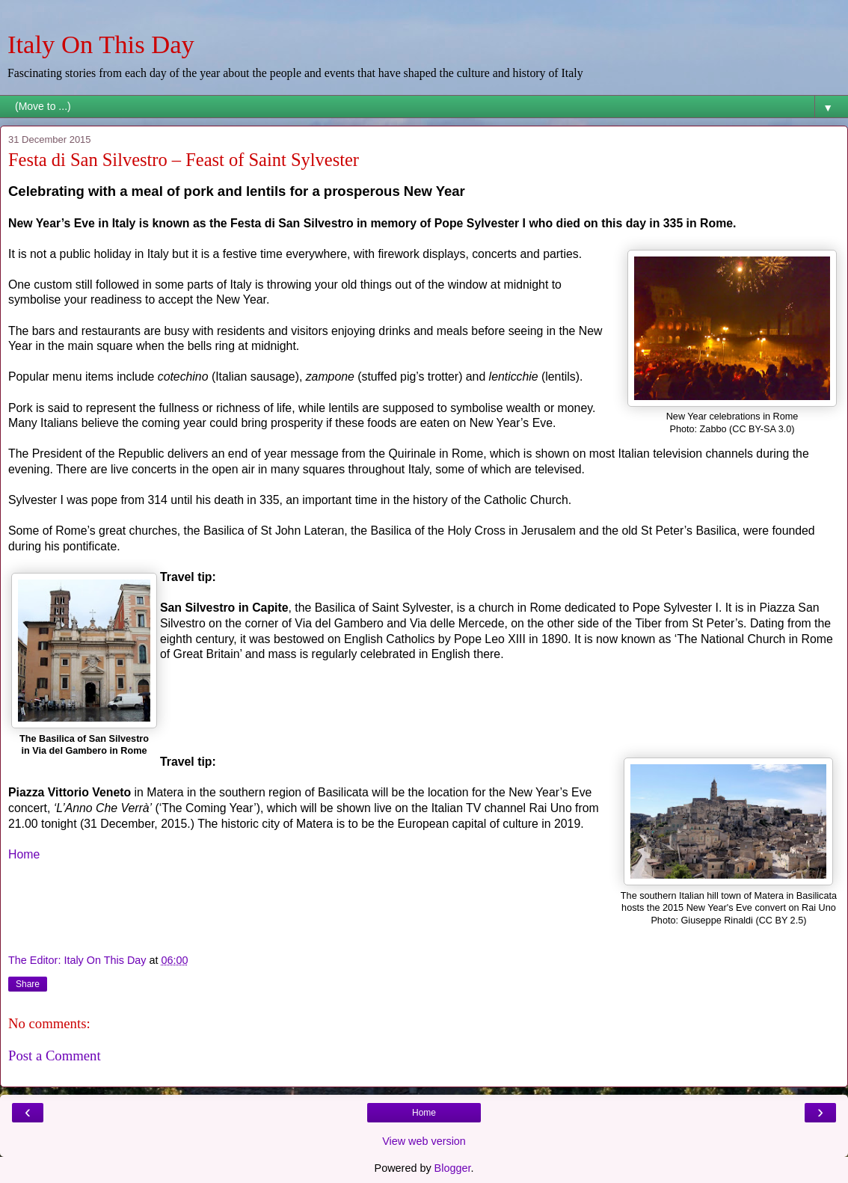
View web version (424, 1141)
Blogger (452, 1168)
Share (28, 984)
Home (24, 854)
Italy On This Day (100, 44)
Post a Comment (54, 1055)
